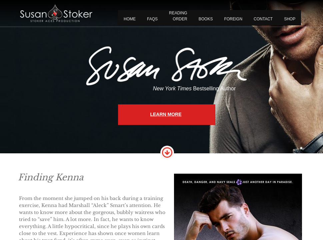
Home (130, 19)
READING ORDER (178, 16)
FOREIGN (233, 19)
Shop (289, 19)
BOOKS (206, 19)
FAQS (152, 19)
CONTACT (263, 19)
